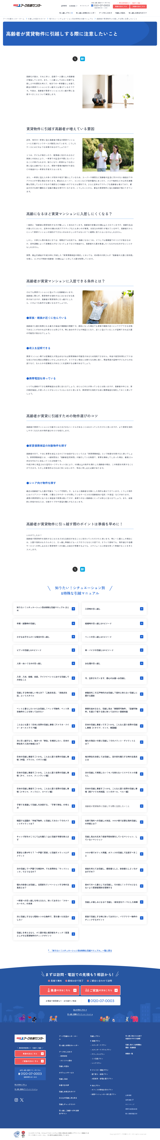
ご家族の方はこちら (138, 6)
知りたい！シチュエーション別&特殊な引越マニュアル (71, 19)
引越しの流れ (120, 13)
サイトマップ (84, 6)
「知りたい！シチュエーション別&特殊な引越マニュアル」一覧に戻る (81, 950)
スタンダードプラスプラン (101, 1050)
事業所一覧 (129, 1053)
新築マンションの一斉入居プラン (104, 1094)
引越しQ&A (63, 1079)
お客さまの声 (64, 1085)
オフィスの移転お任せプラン (102, 1089)
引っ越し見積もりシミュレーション (79, 1014)
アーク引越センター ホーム (14, 19)
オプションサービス (66, 1072)
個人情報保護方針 (131, 1114)
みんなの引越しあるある (68, 1098)
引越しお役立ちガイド (37, 19)
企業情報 (64, 6)
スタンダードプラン (99, 1045)
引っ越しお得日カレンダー (86, 13)
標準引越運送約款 (131, 1109)
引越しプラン (95, 1036)
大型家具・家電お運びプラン (102, 1078)
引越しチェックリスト (67, 1104)
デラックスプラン (98, 1054)
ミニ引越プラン (97, 1058)
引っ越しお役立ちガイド (138, 13)
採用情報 (72, 6)
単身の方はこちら (121, 6)
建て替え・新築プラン (100, 1074)
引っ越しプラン (65, 13)
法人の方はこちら (79, 1010)
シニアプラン (96, 1063)
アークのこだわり (105, 13)
